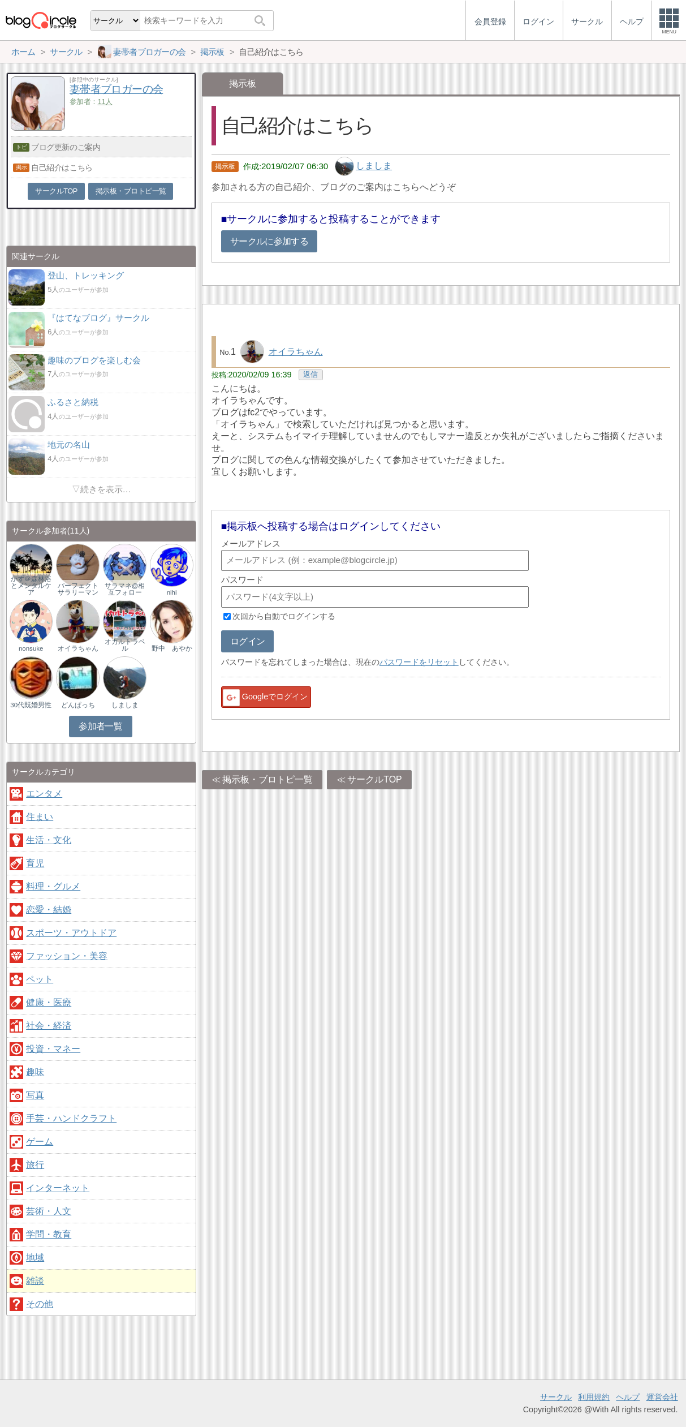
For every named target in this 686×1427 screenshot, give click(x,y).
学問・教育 (48, 1234)
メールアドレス (251, 543)
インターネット (57, 1188)
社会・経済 (48, 1025)
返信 (310, 374)
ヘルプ (628, 1397)
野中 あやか (172, 648)
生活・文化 (48, 840)
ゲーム (39, 1141)
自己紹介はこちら (62, 167)
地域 (35, 1257)
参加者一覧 (100, 726)
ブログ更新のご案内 (65, 147)
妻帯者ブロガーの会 (116, 89)
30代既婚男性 (30, 705)
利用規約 (594, 1397)
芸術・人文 (48, 1211)
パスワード (242, 579)
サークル (556, 1397)
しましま (374, 166)
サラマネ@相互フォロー (125, 589)
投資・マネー (53, 1049)
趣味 (35, 1072)
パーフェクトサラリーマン (78, 589)
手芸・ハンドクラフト (71, 1118)
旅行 (35, 1165)
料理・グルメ (53, 886)
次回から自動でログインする (283, 616)
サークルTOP (374, 779)
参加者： (91, 101)
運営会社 (662, 1397)
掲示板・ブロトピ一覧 (267, 779)
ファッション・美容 (66, 956)
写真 (35, 1095)
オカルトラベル (125, 645)
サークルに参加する (269, 241)
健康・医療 (48, 1002)
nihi (172, 592)
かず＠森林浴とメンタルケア (31, 585)
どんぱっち (78, 705)
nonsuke (31, 648)
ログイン (247, 641)
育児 (35, 863)
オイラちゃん (296, 351)
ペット (39, 979)
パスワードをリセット (419, 662)
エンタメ (44, 793)
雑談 (35, 1281)
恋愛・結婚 (48, 909)
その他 (39, 1304)
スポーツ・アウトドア (71, 933)
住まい (39, 817)
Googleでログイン (265, 697)
